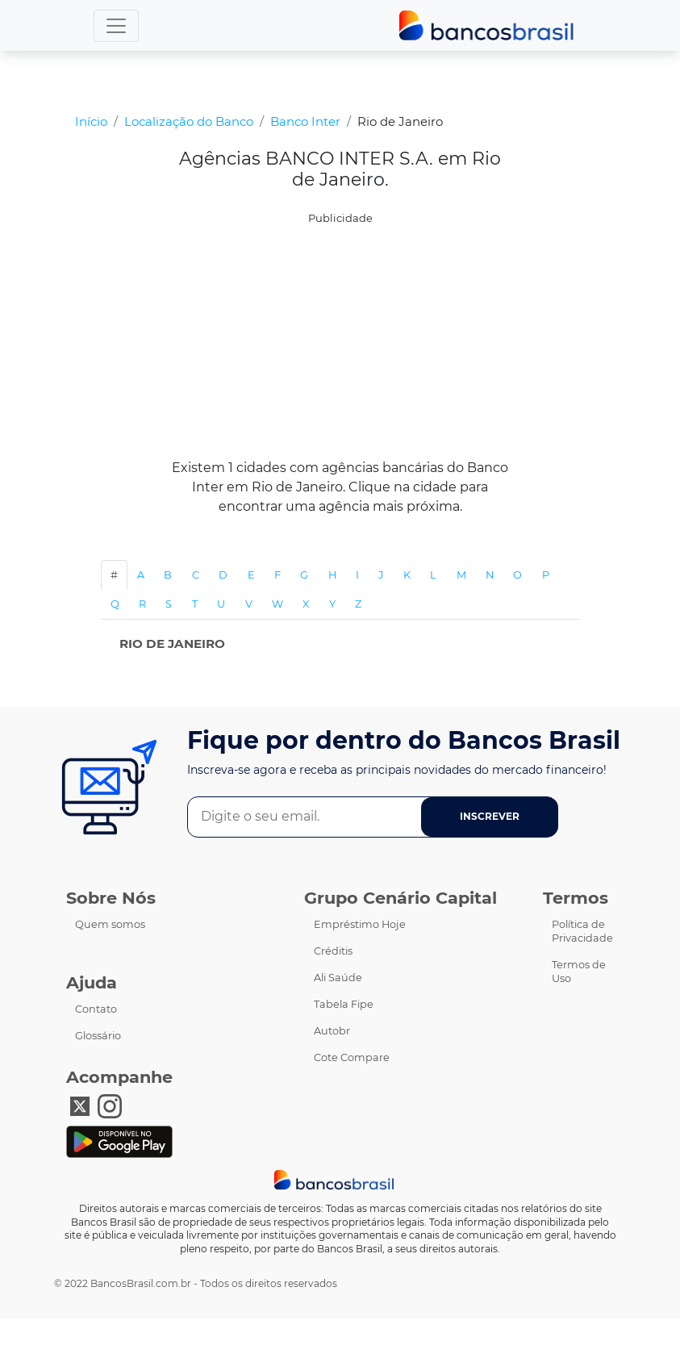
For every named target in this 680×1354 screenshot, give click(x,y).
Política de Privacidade (582, 931)
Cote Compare (352, 1057)
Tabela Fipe (343, 1004)
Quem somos (110, 924)
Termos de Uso (579, 971)
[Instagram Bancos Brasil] (110, 1105)
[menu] (116, 26)
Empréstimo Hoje (360, 924)
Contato (96, 1009)
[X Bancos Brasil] (80, 1105)
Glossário (98, 1036)
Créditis (333, 951)
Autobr (332, 1031)
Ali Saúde (338, 978)
